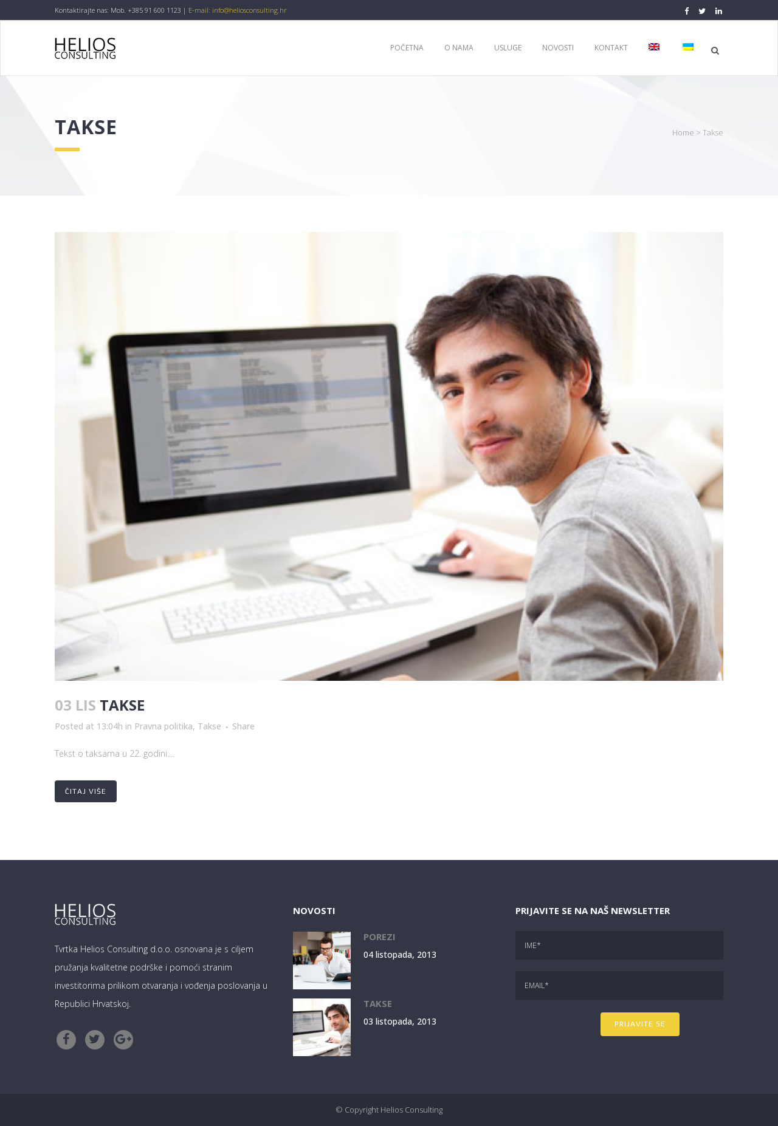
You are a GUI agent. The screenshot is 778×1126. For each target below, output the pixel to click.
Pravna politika (163, 726)
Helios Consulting (411, 1109)
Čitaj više (85, 791)
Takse (122, 705)
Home (683, 132)
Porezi (379, 936)
